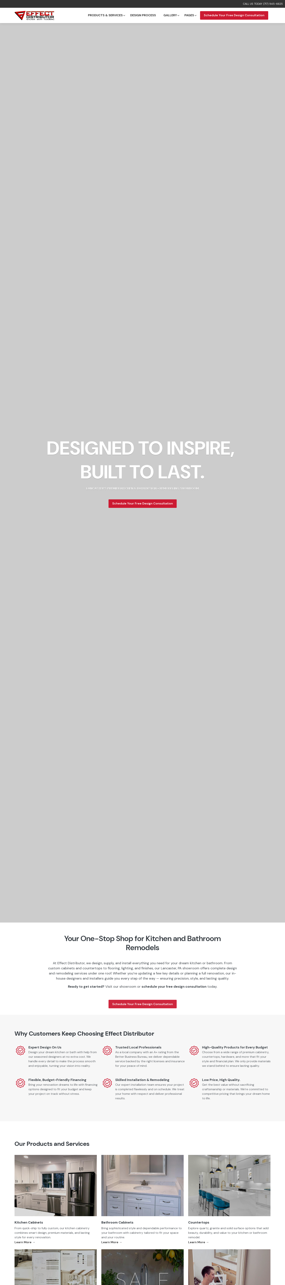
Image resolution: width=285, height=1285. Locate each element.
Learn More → (25, 1242)
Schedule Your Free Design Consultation (234, 15)
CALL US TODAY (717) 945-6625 (263, 3)
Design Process (143, 15)
